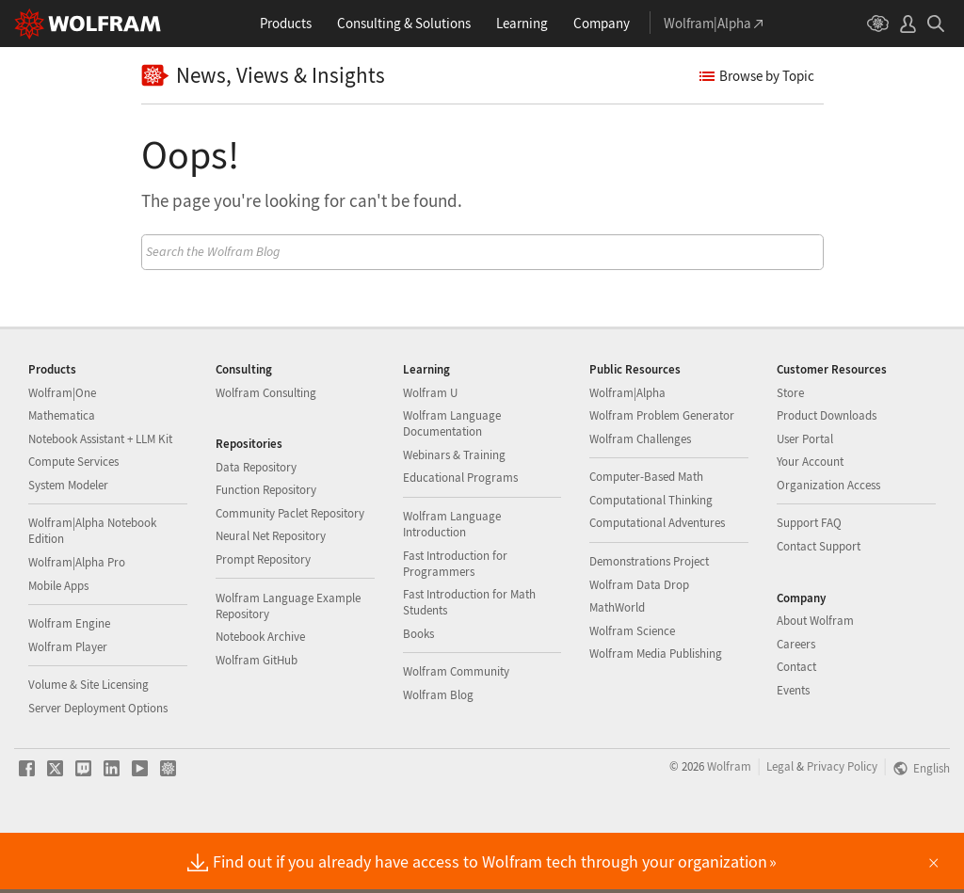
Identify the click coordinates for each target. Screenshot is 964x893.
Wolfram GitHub (256, 720)
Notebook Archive (260, 697)
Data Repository (256, 527)
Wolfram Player (67, 707)
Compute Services (73, 522)
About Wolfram (815, 681)
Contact (796, 727)
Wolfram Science (632, 691)
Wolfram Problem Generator (661, 476)
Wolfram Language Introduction (452, 584)
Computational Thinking (651, 560)
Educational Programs (460, 538)
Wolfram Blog (438, 755)
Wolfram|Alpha (627, 453)
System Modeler (68, 545)
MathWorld (617, 668)
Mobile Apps (58, 646)
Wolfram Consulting (266, 453)
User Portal (805, 499)
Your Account (810, 522)
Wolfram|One (62, 453)
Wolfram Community (456, 732)
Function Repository (266, 550)
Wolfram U (430, 453)
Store (790, 453)
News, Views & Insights (263, 75)
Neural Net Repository (271, 596)
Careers (796, 704)
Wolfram (729, 826)
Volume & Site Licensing (88, 745)
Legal (780, 826)
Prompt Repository (263, 620)
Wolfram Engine (69, 684)
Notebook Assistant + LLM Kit (100, 499)
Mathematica (61, 476)
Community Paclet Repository (290, 574)
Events (793, 750)
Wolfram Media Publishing (655, 714)
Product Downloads (826, 476)
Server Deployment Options (98, 768)
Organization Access (828, 545)
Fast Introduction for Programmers (455, 624)
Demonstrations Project (649, 622)
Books (418, 694)
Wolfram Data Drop (639, 645)
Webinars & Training (454, 515)
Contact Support (818, 606)
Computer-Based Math (646, 537)
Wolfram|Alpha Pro (76, 622)
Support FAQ (809, 583)
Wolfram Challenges (640, 499)
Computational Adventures (657, 583)
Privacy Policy (842, 826)
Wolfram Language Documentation (452, 484)
